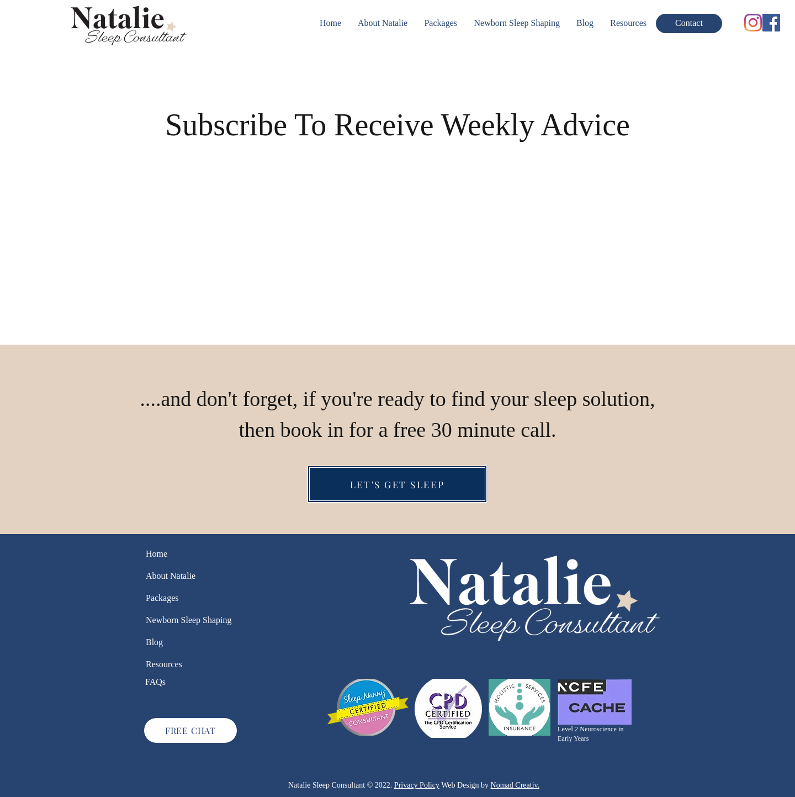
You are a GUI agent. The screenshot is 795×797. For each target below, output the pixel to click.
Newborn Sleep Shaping (177, 620)
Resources (164, 664)
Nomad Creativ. (515, 785)
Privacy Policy (416, 785)
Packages (162, 598)
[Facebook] (771, 22)
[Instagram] (753, 22)
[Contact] (689, 23)
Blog (154, 642)
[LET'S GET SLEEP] (397, 484)
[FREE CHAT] (190, 730)
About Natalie (170, 575)
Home (156, 553)
